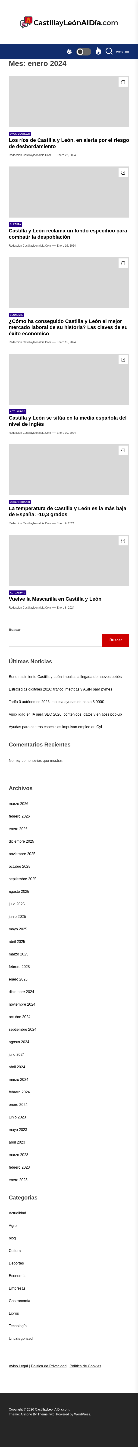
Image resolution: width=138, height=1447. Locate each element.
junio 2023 (17, 1117)
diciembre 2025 (21, 841)
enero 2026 (18, 829)
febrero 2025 (19, 967)
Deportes (16, 1263)
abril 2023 (17, 1142)
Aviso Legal (18, 1366)
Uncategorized (21, 1338)
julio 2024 (17, 1054)
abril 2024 (17, 1067)
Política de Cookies (85, 1366)
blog (12, 1238)
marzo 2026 (18, 804)
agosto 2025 (19, 891)
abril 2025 (17, 942)
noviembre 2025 (22, 854)
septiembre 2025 (22, 879)
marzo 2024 (18, 1080)
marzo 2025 (18, 954)
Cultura (15, 1251)
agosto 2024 (19, 1042)
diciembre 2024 (21, 992)
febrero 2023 (19, 1167)
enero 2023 (18, 1180)
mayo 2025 (18, 929)
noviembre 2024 (22, 1004)
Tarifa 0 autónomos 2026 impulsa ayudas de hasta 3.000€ (56, 702)
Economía (17, 1276)
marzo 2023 (18, 1155)
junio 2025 (17, 917)
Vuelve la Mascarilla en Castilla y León (55, 599)
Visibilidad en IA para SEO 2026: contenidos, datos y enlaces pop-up (65, 714)
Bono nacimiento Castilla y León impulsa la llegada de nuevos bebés (65, 677)
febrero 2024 (19, 1092)
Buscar (15, 630)
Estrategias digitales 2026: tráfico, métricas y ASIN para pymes (60, 689)
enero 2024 (18, 1105)
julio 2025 (17, 904)
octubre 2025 (19, 866)
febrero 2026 (19, 816)
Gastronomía (19, 1301)
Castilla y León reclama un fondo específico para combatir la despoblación (68, 234)
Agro (13, 1226)
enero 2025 (18, 979)
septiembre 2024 (22, 1029)
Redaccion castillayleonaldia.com (30, 155)
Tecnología (18, 1326)
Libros (14, 1313)
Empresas (17, 1288)
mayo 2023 (18, 1130)
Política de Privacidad (48, 1366)
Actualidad (17, 1213)
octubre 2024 (19, 1017)
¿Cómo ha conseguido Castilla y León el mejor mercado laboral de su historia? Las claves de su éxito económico (68, 327)
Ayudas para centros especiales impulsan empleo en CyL (56, 727)
